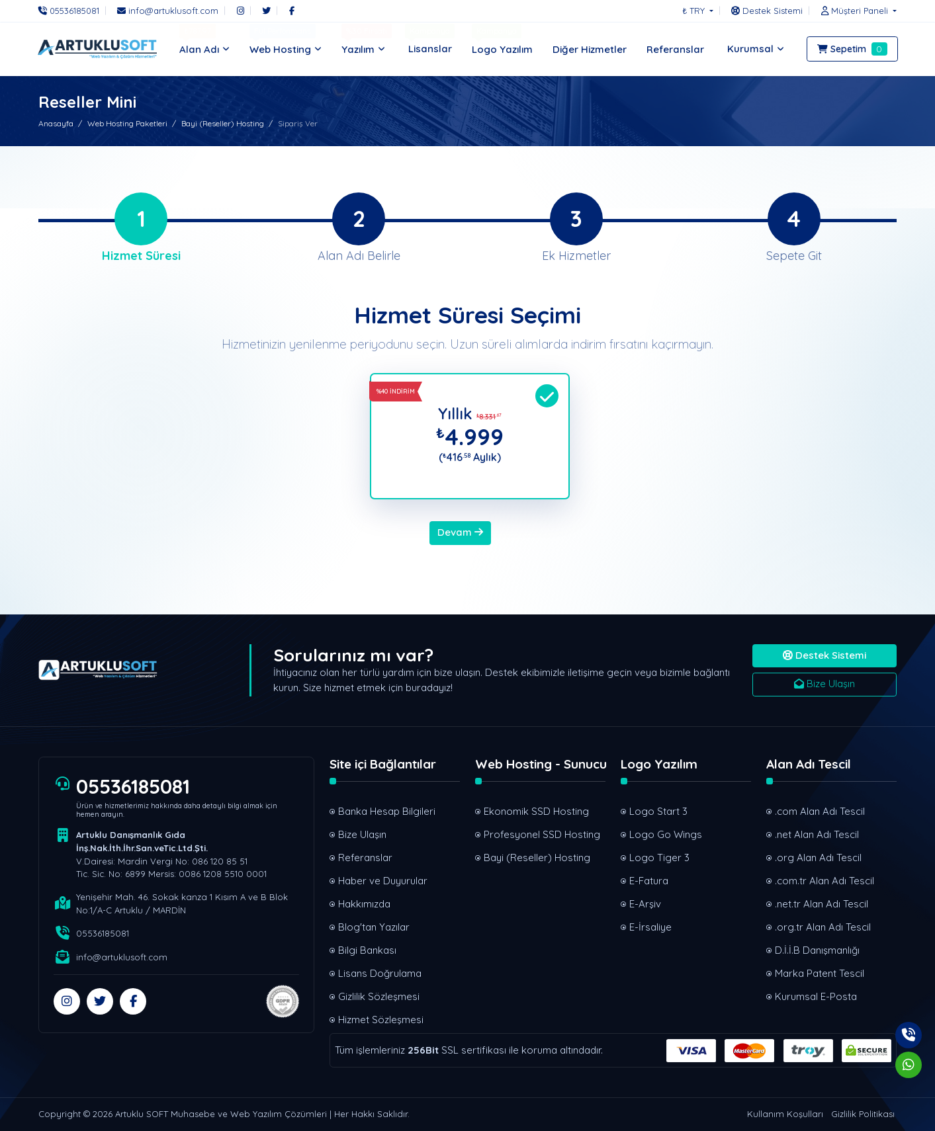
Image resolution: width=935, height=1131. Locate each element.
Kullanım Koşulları (785, 1114)
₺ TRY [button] (694, 10)
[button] (856, 10)
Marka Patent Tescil (819, 973)
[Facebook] (292, 10)
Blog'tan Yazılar (374, 927)
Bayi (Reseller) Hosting (222, 123)
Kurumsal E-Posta (816, 996)
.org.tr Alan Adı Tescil (823, 927)
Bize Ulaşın (824, 683)
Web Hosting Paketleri (127, 123)
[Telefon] (72, 10)
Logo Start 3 (658, 811)
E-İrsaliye (650, 927)
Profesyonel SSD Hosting (542, 834)
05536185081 (133, 786)
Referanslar (365, 857)
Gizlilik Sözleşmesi (379, 996)
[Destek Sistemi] (767, 10)
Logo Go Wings (665, 834)
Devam (460, 532)
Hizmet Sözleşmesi (380, 1019)
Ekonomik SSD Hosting (536, 811)
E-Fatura (648, 880)
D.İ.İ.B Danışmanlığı (817, 950)
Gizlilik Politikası (863, 1114)
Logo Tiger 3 (659, 857)
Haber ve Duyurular (382, 880)
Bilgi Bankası (367, 950)
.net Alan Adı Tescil (817, 834)
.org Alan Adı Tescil (818, 857)
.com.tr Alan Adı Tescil (824, 880)
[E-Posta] (168, 10)
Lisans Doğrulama (380, 973)
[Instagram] (240, 10)
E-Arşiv (645, 904)
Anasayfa (55, 123)
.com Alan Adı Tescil (820, 811)
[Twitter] (266, 10)
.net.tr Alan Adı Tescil (821, 904)
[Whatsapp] (908, 1065)
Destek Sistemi (824, 655)
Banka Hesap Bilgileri (386, 811)
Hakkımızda (364, 904)
